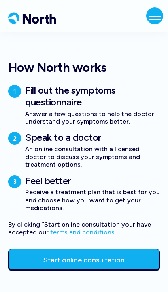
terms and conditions (82, 232)
